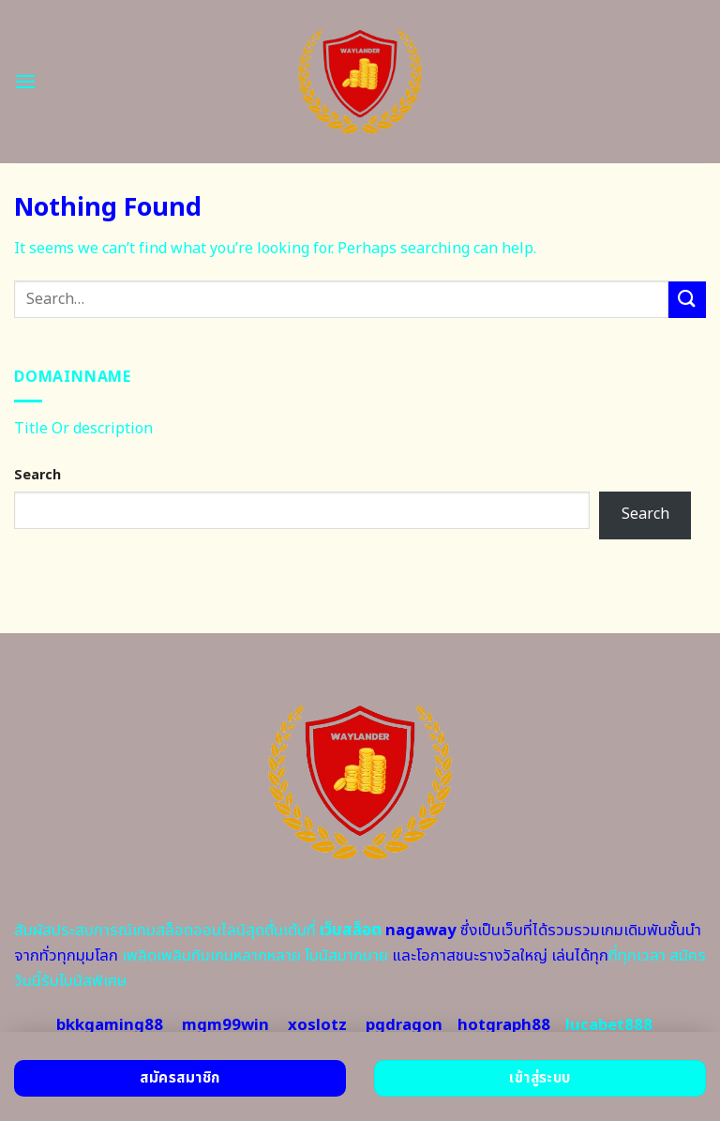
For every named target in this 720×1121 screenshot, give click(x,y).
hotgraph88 (504, 1025)
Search (37, 475)
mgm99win (225, 1025)
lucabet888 (608, 1025)
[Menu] (25, 81)
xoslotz (317, 1025)
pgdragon (404, 1025)
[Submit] (687, 299)
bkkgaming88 (109, 1025)
